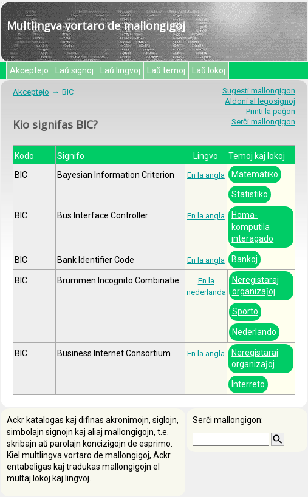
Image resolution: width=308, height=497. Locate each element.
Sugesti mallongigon (258, 90)
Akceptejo (29, 70)
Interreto (248, 384)
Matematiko (254, 174)
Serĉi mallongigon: (228, 420)
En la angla (206, 175)
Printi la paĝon (270, 111)
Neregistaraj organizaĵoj (255, 285)
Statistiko (249, 194)
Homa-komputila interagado (252, 226)
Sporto (245, 311)
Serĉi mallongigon (263, 121)
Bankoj (244, 259)
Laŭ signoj (74, 70)
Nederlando (254, 332)
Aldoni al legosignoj (260, 101)
